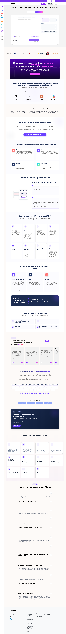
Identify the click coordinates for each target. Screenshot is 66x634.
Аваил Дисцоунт (48, 1)
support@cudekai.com (56, 617)
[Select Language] (56, 4)
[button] (35, 493)
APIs (53, 613)
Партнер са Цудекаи (39, 616)
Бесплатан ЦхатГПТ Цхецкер (22, 403)
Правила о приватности (46, 612)
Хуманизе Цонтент (35, 74)
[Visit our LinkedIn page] (11, 619)
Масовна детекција (35, 36)
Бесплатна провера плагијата (30, 617)
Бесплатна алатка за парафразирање (30, 621)
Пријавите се (50, 4)
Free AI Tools (29, 631)
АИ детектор (39, 12)
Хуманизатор (31, 12)
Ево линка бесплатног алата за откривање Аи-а (35, 134)
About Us (37, 613)
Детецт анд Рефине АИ (48, 403)
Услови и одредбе (47, 614)
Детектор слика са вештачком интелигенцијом (30, 627)
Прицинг (43, 3)
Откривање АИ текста (34, 40)
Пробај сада (17, 426)
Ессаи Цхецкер (29, 623)
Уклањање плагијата (30, 619)
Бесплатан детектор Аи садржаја (30, 615)
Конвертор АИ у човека (29, 612)
